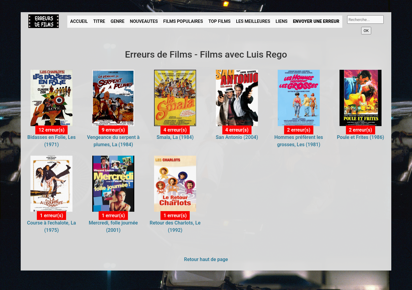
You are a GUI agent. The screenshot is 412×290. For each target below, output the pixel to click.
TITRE (99, 21)
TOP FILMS (219, 21)
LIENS (281, 21)
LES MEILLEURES (253, 21)
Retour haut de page (206, 259)
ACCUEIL (79, 21)
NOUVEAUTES (144, 21)
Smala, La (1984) (175, 137)
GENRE (117, 21)
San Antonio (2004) (237, 137)
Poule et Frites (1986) (360, 137)
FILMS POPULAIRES (183, 21)
